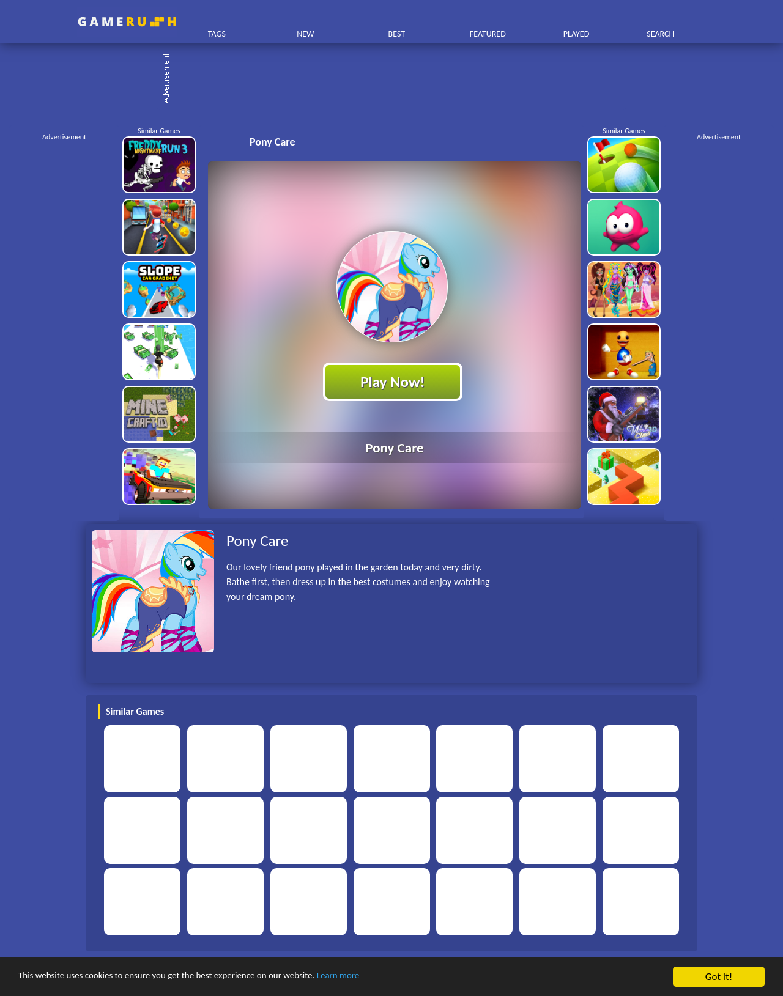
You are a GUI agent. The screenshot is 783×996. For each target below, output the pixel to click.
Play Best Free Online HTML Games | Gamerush (127, 21)
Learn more (382, 977)
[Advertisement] (397, 79)
